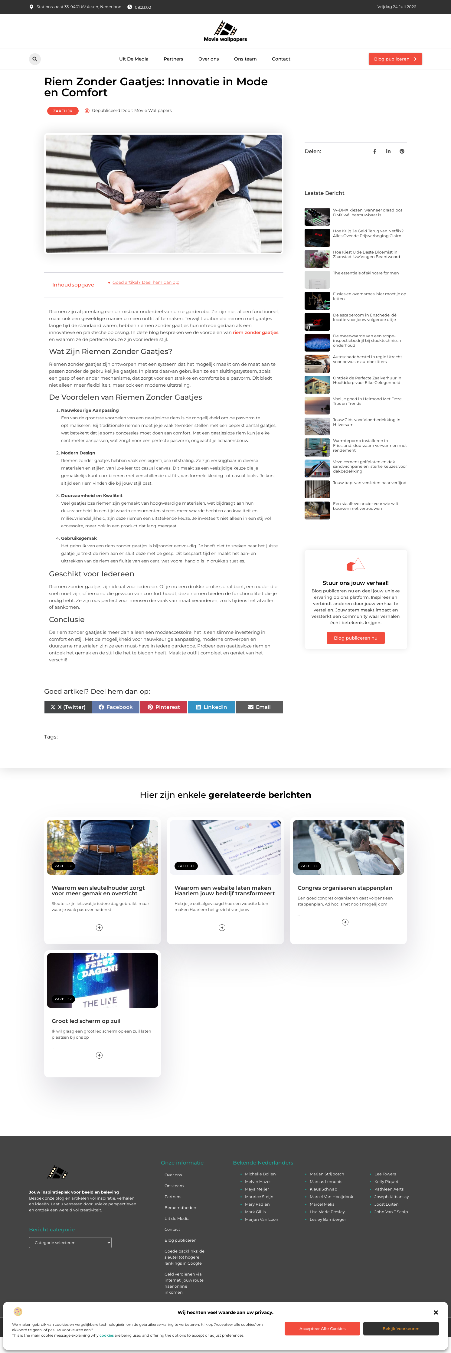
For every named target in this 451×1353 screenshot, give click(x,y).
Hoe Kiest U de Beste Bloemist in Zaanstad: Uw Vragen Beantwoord (366, 270)
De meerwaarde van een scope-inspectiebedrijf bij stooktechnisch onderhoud (367, 356)
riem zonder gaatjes (256, 348)
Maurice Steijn (259, 1212)
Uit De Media (134, 59)
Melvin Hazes (258, 1197)
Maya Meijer (257, 1205)
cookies (107, 1335)
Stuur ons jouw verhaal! (356, 599)
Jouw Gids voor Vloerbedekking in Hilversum (366, 438)
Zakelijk (63, 127)
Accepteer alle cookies (322, 1328)
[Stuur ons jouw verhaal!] (356, 580)
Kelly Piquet (386, 1197)
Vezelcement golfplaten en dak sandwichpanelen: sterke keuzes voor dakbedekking (370, 482)
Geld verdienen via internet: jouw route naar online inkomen (184, 1299)
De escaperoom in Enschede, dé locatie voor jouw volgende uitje (365, 333)
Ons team (245, 59)
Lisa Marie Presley (327, 1228)
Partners (173, 59)
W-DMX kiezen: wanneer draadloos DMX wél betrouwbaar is (367, 229)
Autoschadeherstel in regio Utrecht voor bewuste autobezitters (367, 375)
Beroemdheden (180, 1223)
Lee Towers (385, 1190)
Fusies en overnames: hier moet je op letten (369, 312)
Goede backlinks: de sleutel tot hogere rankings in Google (184, 1273)
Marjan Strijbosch (327, 1190)
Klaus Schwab (323, 1205)
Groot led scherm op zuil (86, 1037)
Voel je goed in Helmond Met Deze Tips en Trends (367, 417)
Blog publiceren (181, 1256)
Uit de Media (177, 1234)
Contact (281, 59)
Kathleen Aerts (389, 1205)
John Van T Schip (391, 1228)
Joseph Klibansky (391, 1212)
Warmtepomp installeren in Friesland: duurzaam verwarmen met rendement (370, 461)
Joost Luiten (386, 1220)
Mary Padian (257, 1220)
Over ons (208, 59)
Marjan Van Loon (261, 1235)
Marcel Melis (322, 1220)
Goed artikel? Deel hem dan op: (146, 298)
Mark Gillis (255, 1228)
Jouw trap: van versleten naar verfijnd (370, 498)
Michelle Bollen (260, 1190)
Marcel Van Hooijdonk (331, 1212)
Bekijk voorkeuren (401, 1328)
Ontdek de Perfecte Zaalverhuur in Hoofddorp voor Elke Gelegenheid (367, 396)
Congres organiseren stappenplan (345, 904)
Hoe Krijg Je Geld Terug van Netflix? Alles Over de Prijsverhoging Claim (368, 249)
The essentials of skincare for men (366, 289)
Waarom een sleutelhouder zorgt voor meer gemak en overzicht (98, 907)
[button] (436, 1312)
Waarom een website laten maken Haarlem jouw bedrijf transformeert (225, 907)
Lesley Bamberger (328, 1235)
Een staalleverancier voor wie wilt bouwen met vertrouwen (365, 522)
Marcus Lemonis (326, 1197)
